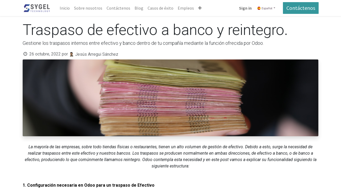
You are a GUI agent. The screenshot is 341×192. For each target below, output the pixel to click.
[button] (200, 8)
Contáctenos (300, 8)
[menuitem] (65, 8)
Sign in (245, 8)
